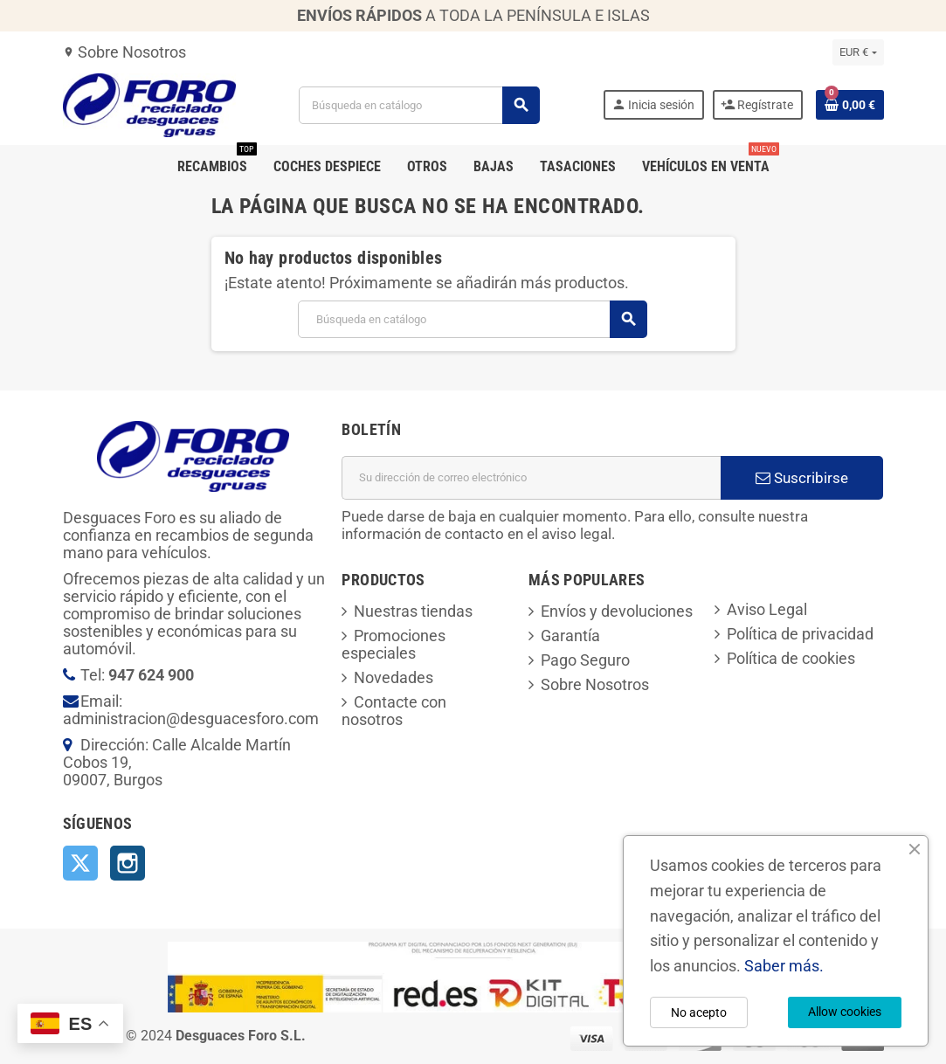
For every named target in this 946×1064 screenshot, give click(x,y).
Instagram (127, 863)
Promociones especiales (393, 644)
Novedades (393, 677)
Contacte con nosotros (394, 711)
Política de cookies (791, 658)
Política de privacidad (800, 634)
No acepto (699, 1012)
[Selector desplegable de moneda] (857, 52)
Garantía (570, 635)
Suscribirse (802, 478)
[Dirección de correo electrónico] (531, 478)
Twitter (80, 863)
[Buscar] (418, 105)
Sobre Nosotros (124, 52)
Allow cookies (844, 1012)
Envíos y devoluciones (617, 611)
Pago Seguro (585, 660)
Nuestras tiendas (413, 611)
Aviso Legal (767, 609)
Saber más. (784, 966)
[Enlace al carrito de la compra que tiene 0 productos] (850, 105)
